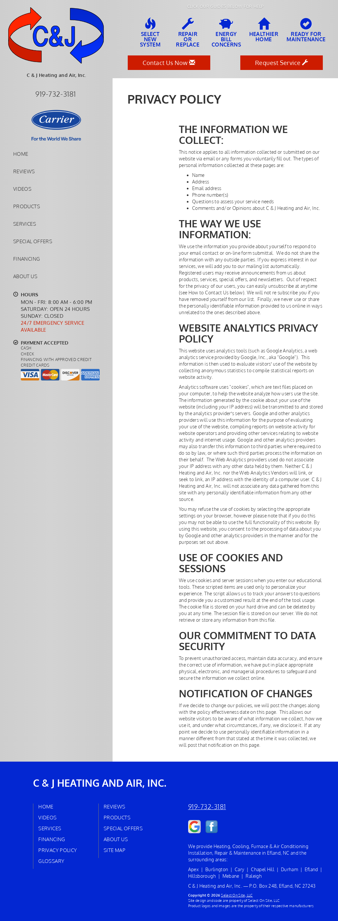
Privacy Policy (57, 850)
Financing (26, 259)
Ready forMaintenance (306, 30)
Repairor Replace (188, 32)
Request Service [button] (281, 62)
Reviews (24, 171)
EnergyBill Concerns (226, 32)
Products (26, 206)
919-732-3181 (207, 807)
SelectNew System (150, 32)
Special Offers (32, 241)
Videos (22, 189)
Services (24, 224)
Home (20, 154)
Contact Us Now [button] (169, 62)
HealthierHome (264, 30)
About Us (25, 276)
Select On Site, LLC (237, 895)
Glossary (51, 861)
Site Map (114, 850)
